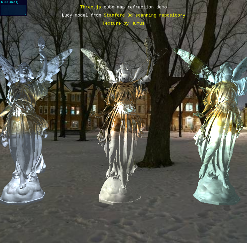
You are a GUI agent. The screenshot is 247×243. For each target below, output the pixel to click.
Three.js (90, 7)
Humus (138, 24)
